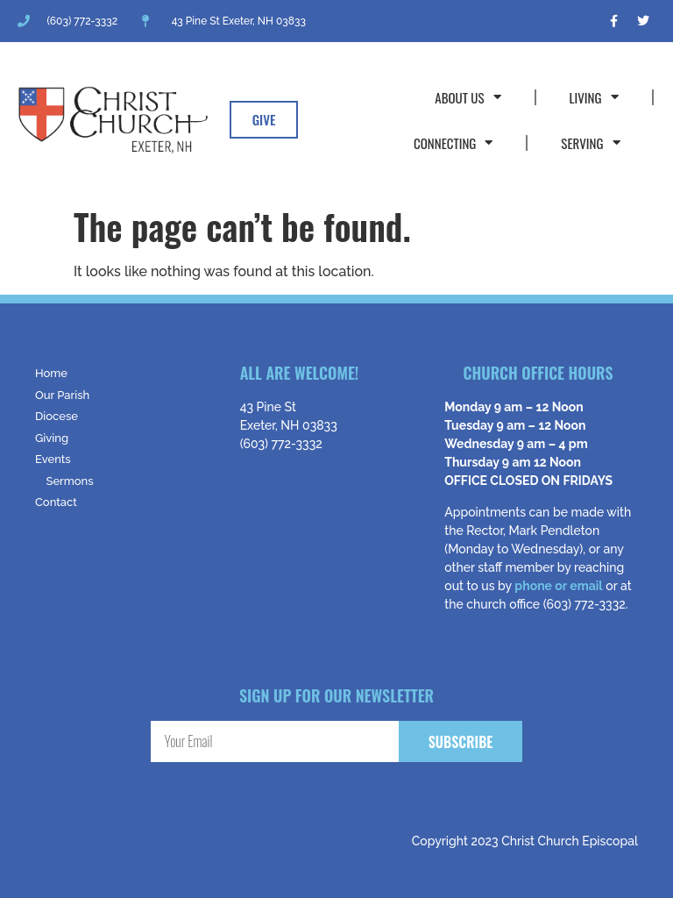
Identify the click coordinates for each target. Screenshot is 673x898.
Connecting (453, 142)
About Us (467, 97)
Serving (590, 142)
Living (594, 97)
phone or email (558, 586)
